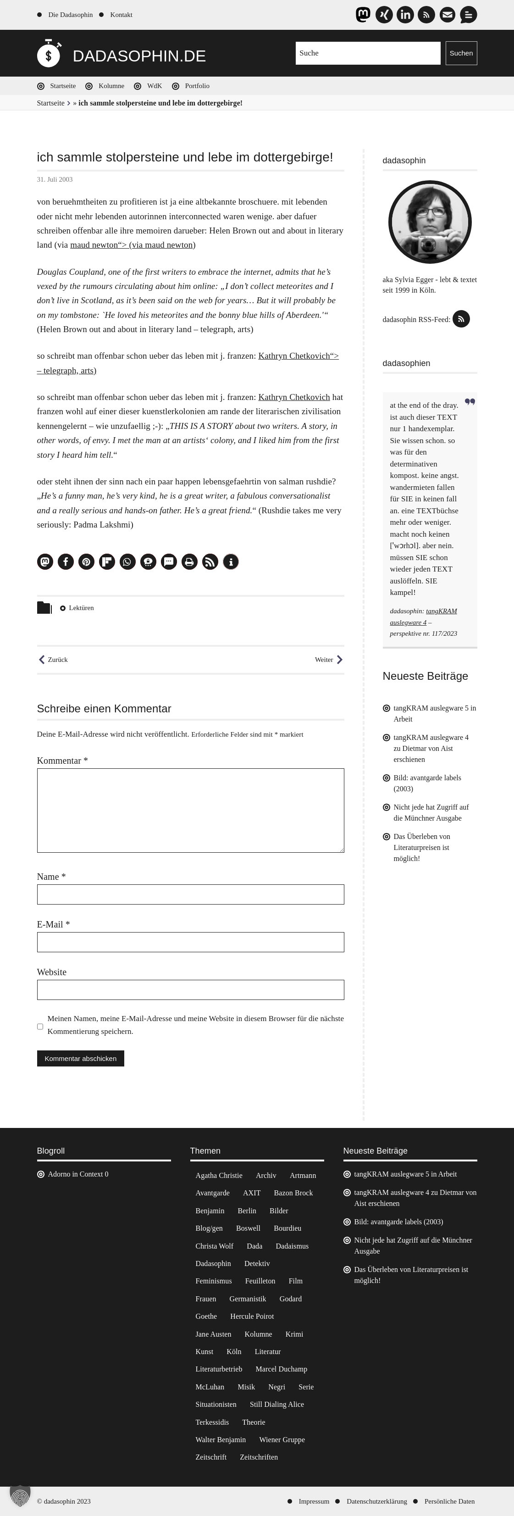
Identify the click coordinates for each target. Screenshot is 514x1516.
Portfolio (197, 85)
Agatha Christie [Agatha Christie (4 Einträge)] (219, 1175)
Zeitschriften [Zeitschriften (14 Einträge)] (259, 1457)
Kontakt (122, 14)
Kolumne (111, 85)
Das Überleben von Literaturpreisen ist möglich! (422, 847)
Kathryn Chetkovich (294, 397)
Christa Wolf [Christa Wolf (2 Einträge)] (215, 1246)
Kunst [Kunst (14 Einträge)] (205, 1351)
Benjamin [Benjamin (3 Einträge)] (210, 1211)
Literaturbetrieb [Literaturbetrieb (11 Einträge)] (219, 1369)
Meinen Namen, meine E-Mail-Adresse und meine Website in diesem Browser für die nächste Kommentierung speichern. (196, 1025)
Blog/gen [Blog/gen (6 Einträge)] (209, 1228)
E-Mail (53, 924)
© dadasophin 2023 (64, 1501)
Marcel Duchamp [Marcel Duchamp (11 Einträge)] (282, 1369)
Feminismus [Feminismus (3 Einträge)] (214, 1281)
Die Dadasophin (71, 14)
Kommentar (62, 760)
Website (52, 972)
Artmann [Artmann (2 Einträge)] (303, 1175)
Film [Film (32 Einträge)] (296, 1281)
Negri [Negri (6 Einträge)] (276, 1387)
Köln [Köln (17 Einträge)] (234, 1351)
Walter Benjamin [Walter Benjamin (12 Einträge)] (221, 1440)
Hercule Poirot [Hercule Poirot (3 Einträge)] (252, 1316)
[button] (45, 562)
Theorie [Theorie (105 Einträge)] (253, 1422)
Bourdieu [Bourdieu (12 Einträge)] (287, 1228)
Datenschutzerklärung (377, 1501)
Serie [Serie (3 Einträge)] (306, 1387)
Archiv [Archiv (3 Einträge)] (266, 1175)
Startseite (63, 85)
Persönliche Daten (450, 1501)
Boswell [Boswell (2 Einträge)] (248, 1228)
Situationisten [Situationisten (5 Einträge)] (216, 1404)
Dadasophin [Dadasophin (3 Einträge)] (213, 1263)
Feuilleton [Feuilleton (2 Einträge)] (260, 1281)
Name (51, 877)
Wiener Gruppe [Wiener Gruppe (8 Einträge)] (282, 1440)
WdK (154, 85)
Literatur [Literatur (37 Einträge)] (268, 1351)
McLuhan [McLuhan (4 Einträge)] (210, 1387)
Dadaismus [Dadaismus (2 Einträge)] (292, 1246)
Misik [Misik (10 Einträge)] (246, 1387)
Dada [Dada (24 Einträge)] (254, 1246)
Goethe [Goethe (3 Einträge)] (206, 1316)
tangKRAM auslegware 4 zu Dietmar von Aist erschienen (431, 748)
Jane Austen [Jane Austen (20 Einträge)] (214, 1334)
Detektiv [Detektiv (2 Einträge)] (257, 1263)
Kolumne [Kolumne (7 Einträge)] (258, 1334)
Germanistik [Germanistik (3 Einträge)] (248, 1299)
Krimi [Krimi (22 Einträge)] (295, 1334)
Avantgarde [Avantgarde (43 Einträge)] (213, 1193)
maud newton (169, 245)
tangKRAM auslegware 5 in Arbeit (405, 1174)
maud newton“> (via (107, 245)
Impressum (314, 1501)
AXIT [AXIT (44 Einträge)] (252, 1193)
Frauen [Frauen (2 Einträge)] (206, 1299)
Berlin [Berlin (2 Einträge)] (247, 1211)
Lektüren (81, 607)
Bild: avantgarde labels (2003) (398, 1222)
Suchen (461, 53)
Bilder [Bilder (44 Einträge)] (279, 1211)
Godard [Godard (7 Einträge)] (291, 1299)
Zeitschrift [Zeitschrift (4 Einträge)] (211, 1457)
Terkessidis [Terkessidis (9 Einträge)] (212, 1422)
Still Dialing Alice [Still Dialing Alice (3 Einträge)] (277, 1404)
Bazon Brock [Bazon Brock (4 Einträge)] (293, 1193)
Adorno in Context (75, 1174)
